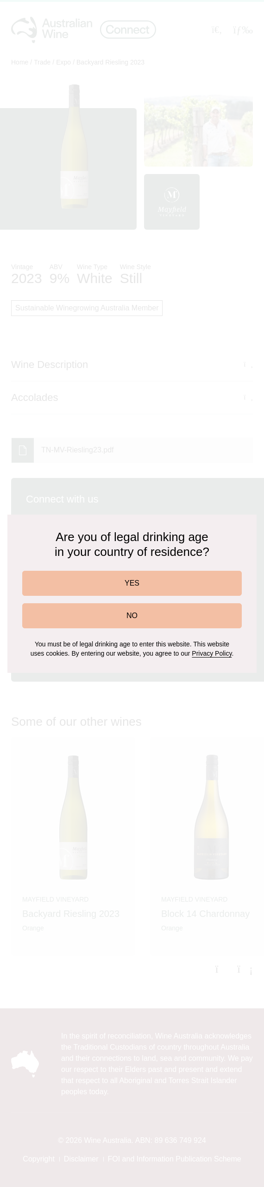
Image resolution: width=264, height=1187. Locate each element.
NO (132, 615)
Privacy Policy (212, 653)
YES (132, 583)
